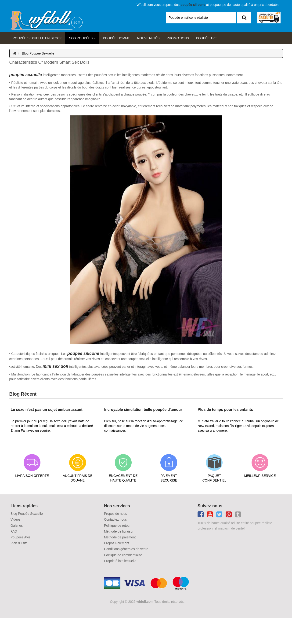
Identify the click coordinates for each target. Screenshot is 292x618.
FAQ (14, 531)
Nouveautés (148, 38)
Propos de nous (115, 513)
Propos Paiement (116, 543)
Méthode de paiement (120, 537)
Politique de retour (117, 525)
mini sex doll (55, 366)
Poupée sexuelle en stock (37, 38)
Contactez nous (115, 519)
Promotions (178, 38)
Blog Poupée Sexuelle (38, 53)
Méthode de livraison (119, 531)
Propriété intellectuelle (120, 561)
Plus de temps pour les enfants (225, 410)
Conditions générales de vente (126, 549)
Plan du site (19, 543)
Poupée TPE (206, 38)
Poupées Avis (20, 537)
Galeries (17, 525)
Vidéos (16, 519)
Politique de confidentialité (123, 555)
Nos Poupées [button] (81, 38)
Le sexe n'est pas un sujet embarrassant (47, 410)
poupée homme (116, 38)
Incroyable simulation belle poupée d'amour (143, 410)
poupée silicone (83, 353)
